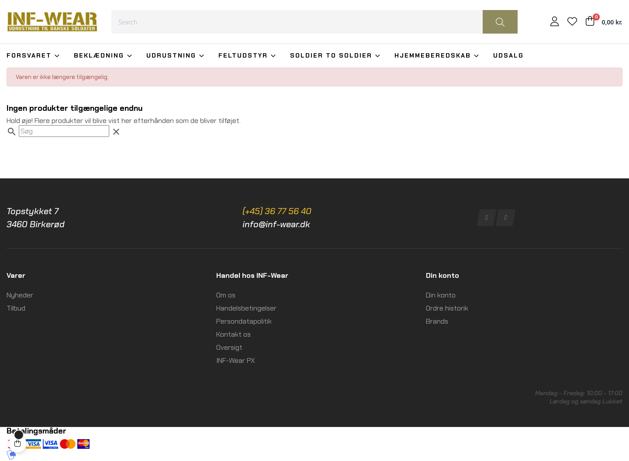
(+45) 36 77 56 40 (276, 211)
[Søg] (64, 131)
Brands (437, 321)
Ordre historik (447, 308)
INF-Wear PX (235, 360)
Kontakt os (233, 334)
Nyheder (20, 295)
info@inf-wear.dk (276, 224)
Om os (225, 295)
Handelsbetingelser (246, 308)
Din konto (441, 295)
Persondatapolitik (244, 321)
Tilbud (16, 308)
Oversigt (229, 347)
